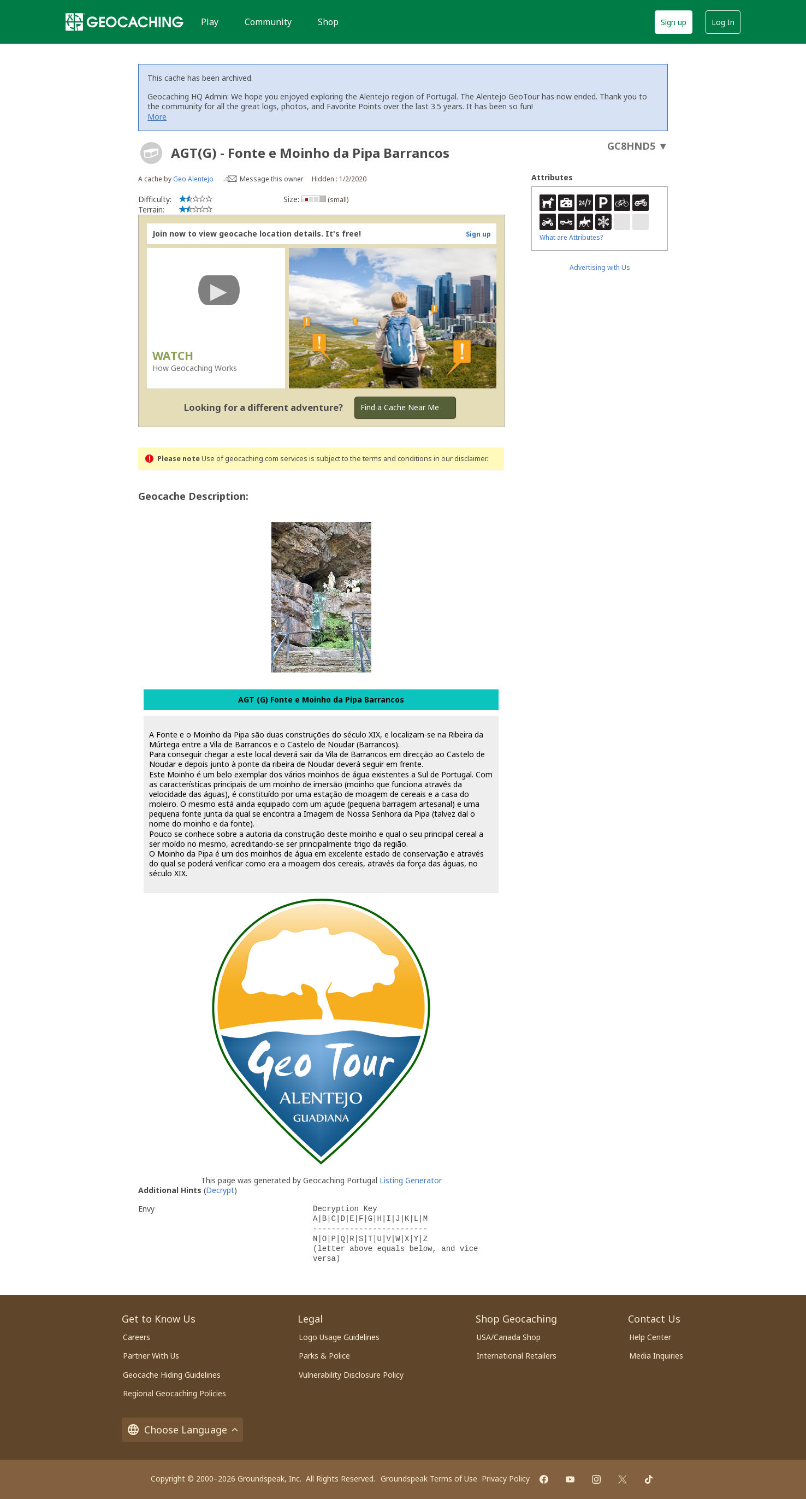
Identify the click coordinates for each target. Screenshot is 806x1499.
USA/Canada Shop (509, 1337)
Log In (723, 22)
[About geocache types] (151, 153)
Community (268, 22)
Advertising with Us (600, 267)
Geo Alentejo (193, 179)
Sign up (673, 22)
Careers (136, 1337)
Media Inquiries (656, 1355)
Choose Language (182, 1430)
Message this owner (272, 179)
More (157, 116)
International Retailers (516, 1355)
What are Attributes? (571, 237)
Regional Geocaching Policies (174, 1393)
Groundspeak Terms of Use (429, 1478)
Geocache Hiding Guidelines (172, 1375)
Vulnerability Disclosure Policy (351, 1375)
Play (209, 22)
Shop (328, 22)
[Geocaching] (124, 22)
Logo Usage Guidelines (339, 1337)
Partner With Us (151, 1355)
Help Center (650, 1337)
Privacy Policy (506, 1478)
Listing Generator (411, 1180)
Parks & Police (324, 1355)
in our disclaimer (460, 458)
